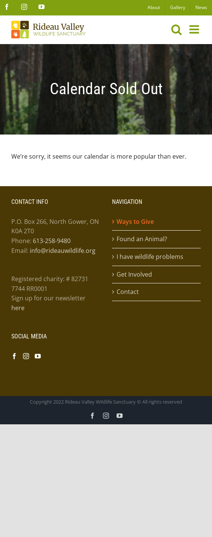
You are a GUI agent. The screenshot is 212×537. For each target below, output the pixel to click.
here (18, 308)
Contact (128, 292)
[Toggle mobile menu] (195, 29)
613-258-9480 (52, 241)
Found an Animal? (142, 239)
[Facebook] (14, 356)
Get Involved (134, 274)
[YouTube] (38, 356)
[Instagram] (26, 356)
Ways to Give (135, 221)
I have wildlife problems (150, 256)
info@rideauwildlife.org (62, 250)
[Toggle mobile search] (176, 29)
